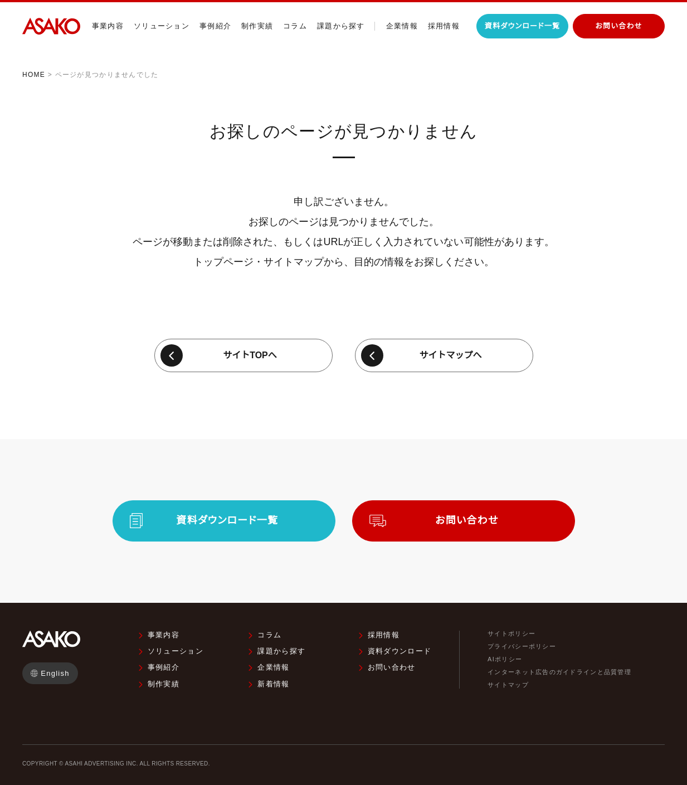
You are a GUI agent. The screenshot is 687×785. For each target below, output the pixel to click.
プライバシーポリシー (522, 646)
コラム (295, 26)
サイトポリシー (511, 634)
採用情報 (444, 26)
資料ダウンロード (399, 651)
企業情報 (402, 26)
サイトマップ (508, 685)
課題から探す (341, 26)
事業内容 (108, 26)
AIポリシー (505, 659)
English (55, 673)
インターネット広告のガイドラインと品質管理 (559, 672)
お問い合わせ (392, 667)
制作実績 (257, 26)
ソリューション (161, 26)
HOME (33, 75)
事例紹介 (215, 26)
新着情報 (273, 684)
